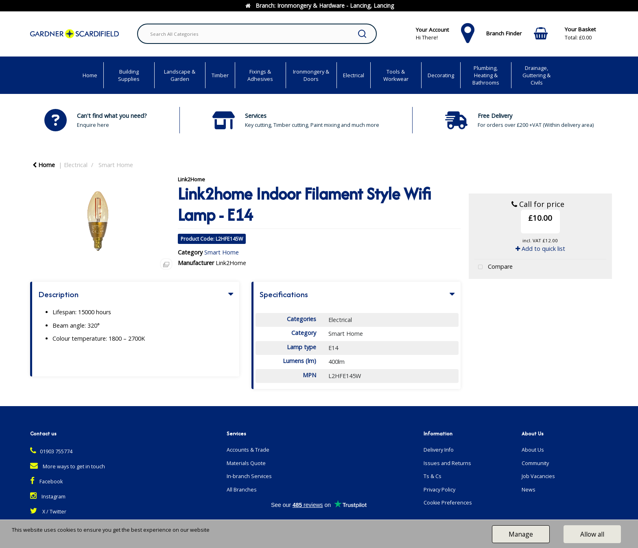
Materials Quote (246, 463)
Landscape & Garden (179, 75)
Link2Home (191, 179)
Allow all (592, 534)
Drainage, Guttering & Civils (536, 75)
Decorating (441, 75)
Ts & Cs (432, 476)
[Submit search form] (362, 33)
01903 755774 (51, 451)
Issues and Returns (447, 463)
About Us (533, 449)
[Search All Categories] (257, 34)
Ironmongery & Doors (311, 75)
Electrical (353, 75)
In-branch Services (249, 476)
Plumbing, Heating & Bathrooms (485, 75)
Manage (521, 534)
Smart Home (115, 165)
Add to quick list (540, 248)
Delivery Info (439, 449)
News (528, 489)
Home (90, 75)
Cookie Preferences (448, 502)
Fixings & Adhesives (260, 75)
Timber (220, 75)
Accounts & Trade (248, 449)
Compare (493, 267)
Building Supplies (129, 75)
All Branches (242, 489)
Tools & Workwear (396, 75)
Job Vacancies (538, 476)
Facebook (46, 481)
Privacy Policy (439, 489)
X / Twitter (48, 511)
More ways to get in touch (67, 466)
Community (535, 463)
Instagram (48, 496)
